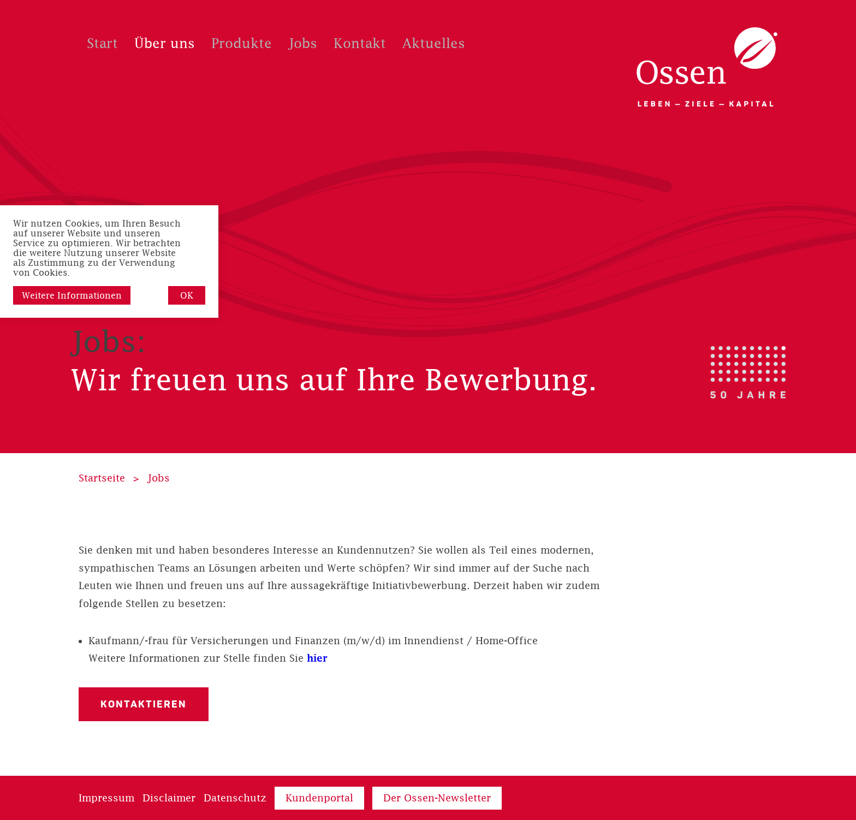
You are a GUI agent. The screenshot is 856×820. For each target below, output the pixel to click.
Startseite (102, 478)
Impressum (106, 798)
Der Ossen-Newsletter (437, 798)
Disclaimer (168, 798)
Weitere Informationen (72, 295)
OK (186, 295)
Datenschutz (235, 798)
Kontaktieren (143, 704)
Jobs (158, 478)
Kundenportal (319, 798)
